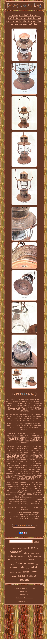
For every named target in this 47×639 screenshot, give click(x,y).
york (25, 560)
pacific (12, 564)
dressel (18, 572)
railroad (16, 552)
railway (12, 555)
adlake (35, 567)
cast (14, 560)
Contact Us (24, 595)
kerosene (13, 568)
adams (31, 564)
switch (26, 571)
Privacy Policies (24, 598)
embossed (32, 559)
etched (37, 557)
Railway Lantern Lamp (24, 588)
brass (19, 548)
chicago (12, 548)
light (29, 556)
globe (31, 547)
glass (27, 568)
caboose (26, 553)
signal (21, 575)
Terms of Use (24, 601)
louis (24, 548)
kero (37, 553)
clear (37, 564)
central (12, 572)
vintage (31, 575)
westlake (21, 556)
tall (38, 548)
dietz (20, 559)
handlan (32, 553)
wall (39, 560)
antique (24, 579)
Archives (24, 592)
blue (9, 560)
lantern (21, 563)
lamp (35, 571)
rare (14, 576)
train (21, 567)
